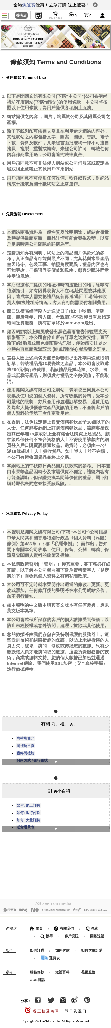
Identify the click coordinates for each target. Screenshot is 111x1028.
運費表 (50, 954)
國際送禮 (97, 932)
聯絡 (91, 924)
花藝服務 (88, 968)
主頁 (36, 924)
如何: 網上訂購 (28, 803)
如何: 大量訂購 (28, 817)
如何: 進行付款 (28, 810)
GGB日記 (37, 976)
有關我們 (64, 924)
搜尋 (46, 932)
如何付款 (62, 946)
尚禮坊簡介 (25, 737)
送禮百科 (62, 968)
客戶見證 (72, 932)
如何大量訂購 (91, 946)
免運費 (29, 4)
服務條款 (37, 968)
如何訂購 (37, 946)
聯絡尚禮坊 (25, 752)
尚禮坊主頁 (25, 744)
